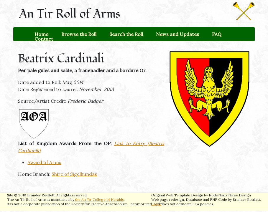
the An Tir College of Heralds (99, 199)
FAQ (216, 34)
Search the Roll (126, 34)
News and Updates (177, 34)
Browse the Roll (78, 34)
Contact (43, 39)
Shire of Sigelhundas (74, 174)
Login (156, 204)
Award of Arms (44, 162)
